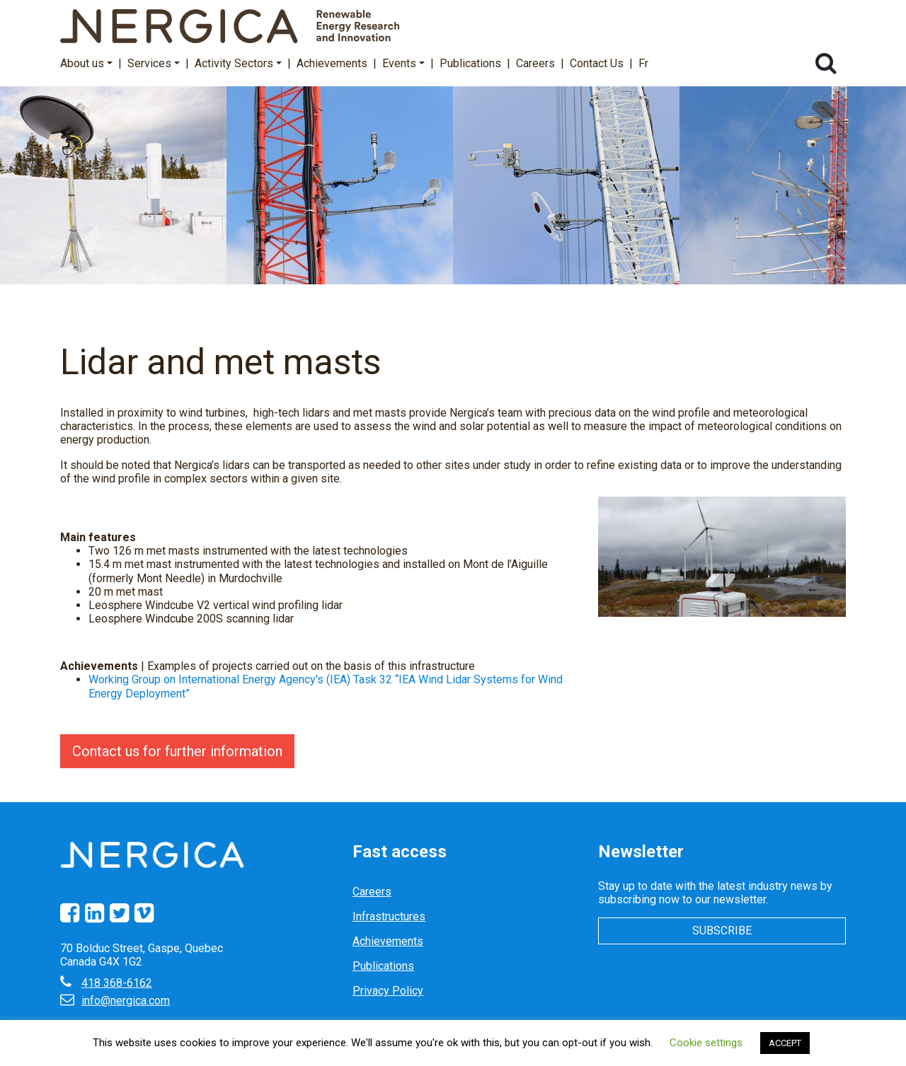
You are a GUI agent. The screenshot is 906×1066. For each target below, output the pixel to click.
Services (153, 63)
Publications (470, 63)
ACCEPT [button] (785, 1043)
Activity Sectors (238, 63)
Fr (643, 63)
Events (403, 63)
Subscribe (722, 930)
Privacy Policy (387, 990)
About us (86, 63)
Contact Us (597, 63)
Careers (535, 63)
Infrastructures (388, 916)
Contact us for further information (177, 751)
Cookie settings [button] (706, 1042)
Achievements (332, 63)
